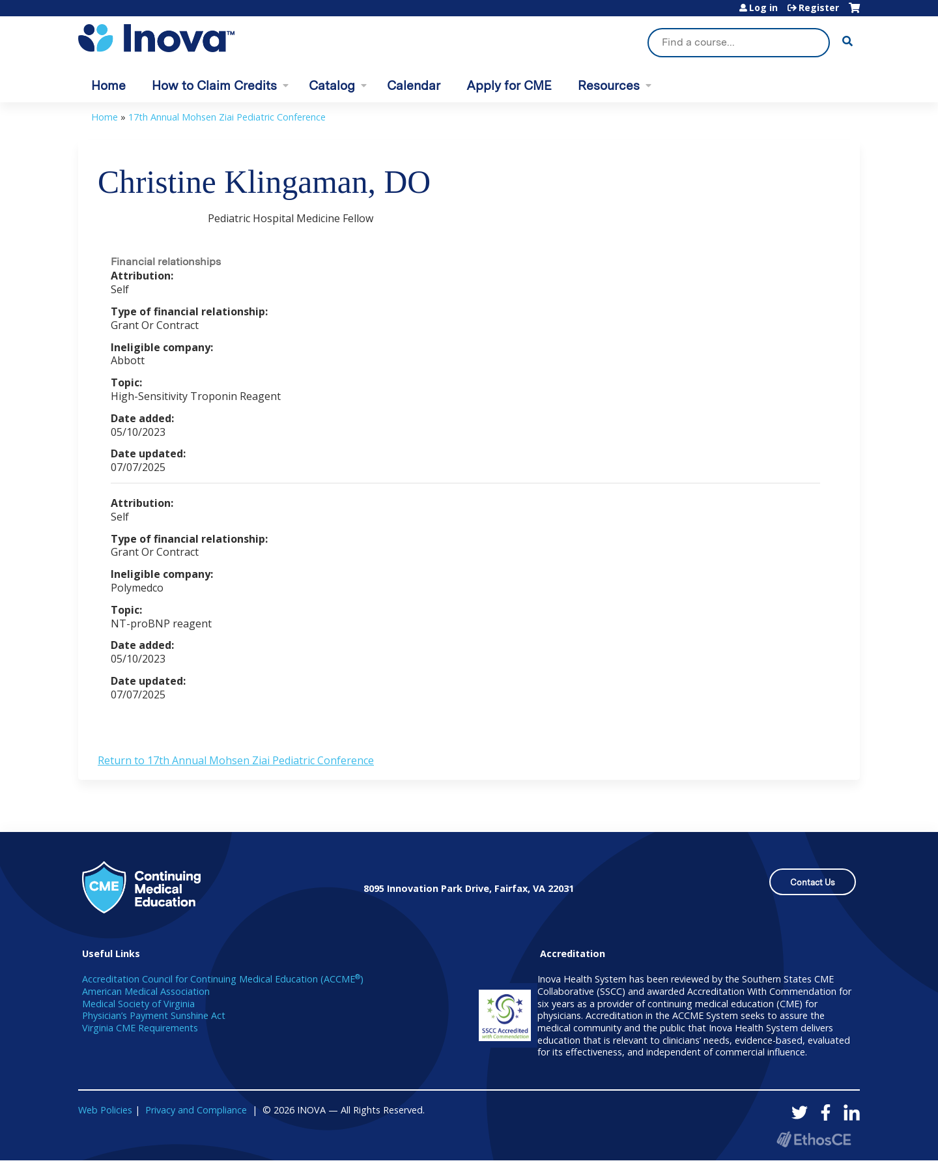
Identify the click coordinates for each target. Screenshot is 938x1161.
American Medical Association (146, 991)
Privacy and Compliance (196, 1110)
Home (108, 85)
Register (819, 7)
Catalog (332, 85)
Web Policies (105, 1110)
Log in (763, 7)
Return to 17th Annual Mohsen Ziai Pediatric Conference (236, 760)
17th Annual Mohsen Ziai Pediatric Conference (227, 117)
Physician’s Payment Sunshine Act (153, 1015)
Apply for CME (509, 85)
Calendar (413, 85)
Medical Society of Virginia (138, 1003)
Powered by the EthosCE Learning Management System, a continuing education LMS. (813, 1139)
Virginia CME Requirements (140, 1028)
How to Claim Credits (214, 85)
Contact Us (812, 882)
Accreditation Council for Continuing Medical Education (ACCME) (222, 979)
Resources (609, 85)
